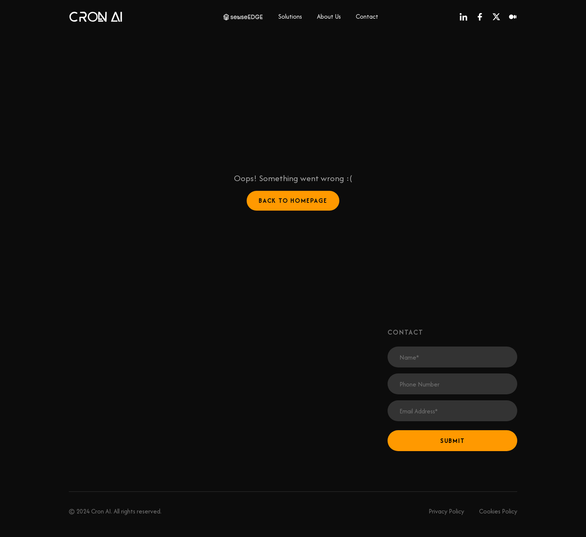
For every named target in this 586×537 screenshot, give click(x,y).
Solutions (290, 16)
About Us (329, 16)
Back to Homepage (293, 200)
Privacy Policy (446, 511)
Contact (367, 16)
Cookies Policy (498, 511)
